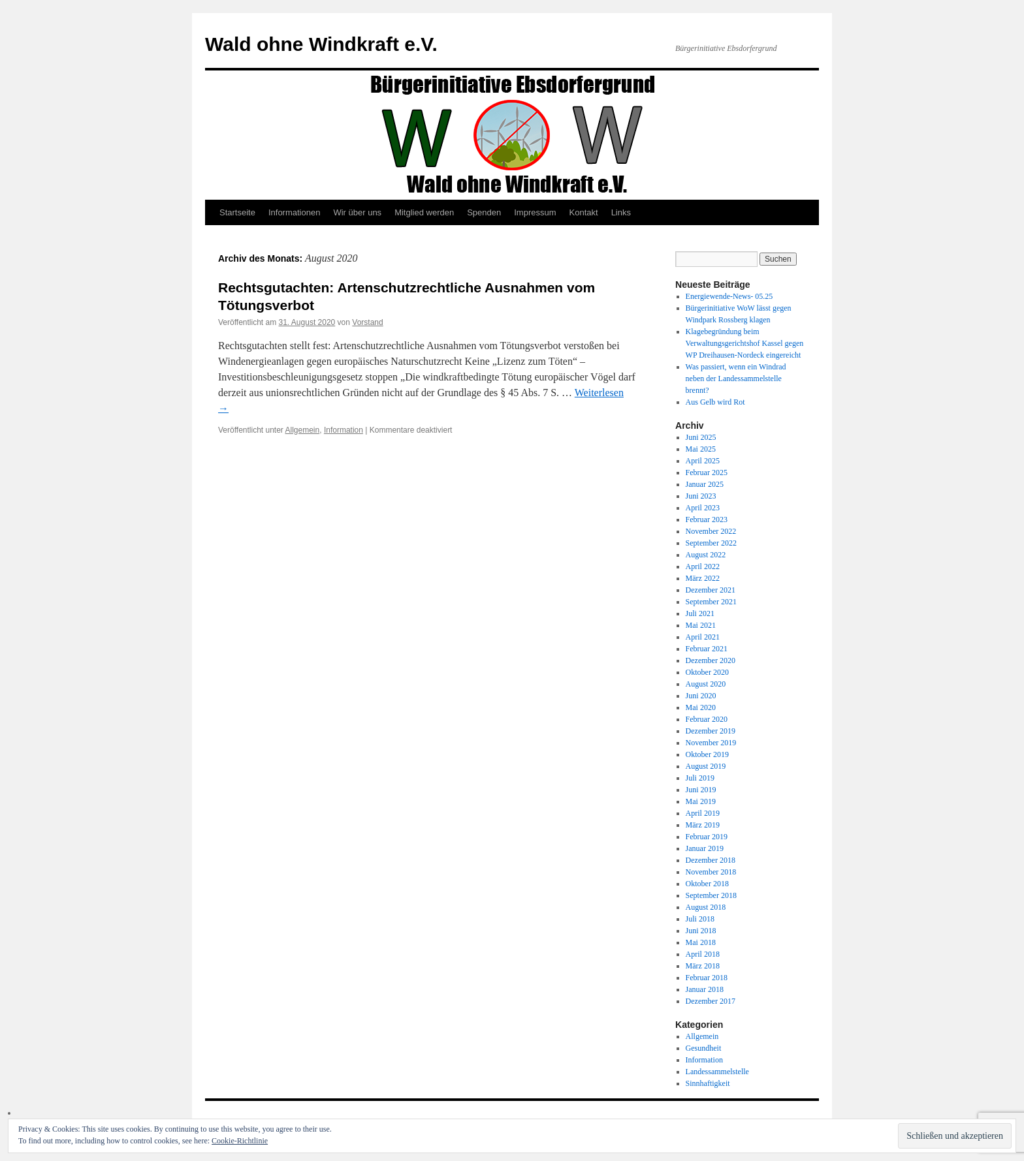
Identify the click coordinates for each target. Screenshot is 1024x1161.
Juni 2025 (701, 437)
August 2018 (706, 907)
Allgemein (302, 430)
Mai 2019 (701, 801)
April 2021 (703, 637)
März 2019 (703, 824)
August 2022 (706, 554)
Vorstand (367, 322)
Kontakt (583, 212)
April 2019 (703, 813)
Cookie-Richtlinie (240, 1140)
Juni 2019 (701, 789)
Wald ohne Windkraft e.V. (321, 44)
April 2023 (703, 507)
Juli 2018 (700, 918)
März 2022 (703, 578)
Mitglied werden (424, 212)
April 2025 (703, 460)
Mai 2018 (701, 942)
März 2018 (703, 965)
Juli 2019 (700, 777)
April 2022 (703, 566)
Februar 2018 (707, 977)
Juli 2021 (700, 613)
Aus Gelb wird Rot (715, 402)
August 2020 (706, 684)
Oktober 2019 (707, 754)
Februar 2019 (707, 836)
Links (621, 212)
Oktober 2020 (707, 672)
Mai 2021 (701, 625)
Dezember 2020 (710, 660)
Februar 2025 (707, 472)
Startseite (237, 212)
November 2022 (711, 531)
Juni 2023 (701, 496)
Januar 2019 (705, 848)
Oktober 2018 (707, 883)
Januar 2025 (705, 484)
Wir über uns (357, 212)
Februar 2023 (707, 519)
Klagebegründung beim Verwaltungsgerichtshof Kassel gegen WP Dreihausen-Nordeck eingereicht (745, 343)
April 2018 (703, 954)
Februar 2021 (707, 648)
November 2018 (711, 871)
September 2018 (711, 895)
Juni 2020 (701, 695)
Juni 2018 (701, 930)
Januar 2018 (705, 989)
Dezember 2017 (710, 1001)
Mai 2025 (701, 449)
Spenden (484, 212)
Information (343, 430)
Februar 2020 (707, 719)
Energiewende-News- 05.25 (729, 296)
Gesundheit (704, 1048)
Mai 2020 (701, 707)
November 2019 (711, 742)
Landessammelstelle (717, 1071)
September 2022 (711, 543)
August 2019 (706, 766)
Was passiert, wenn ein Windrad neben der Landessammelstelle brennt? (736, 378)
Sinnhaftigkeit (708, 1083)
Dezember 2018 (710, 860)
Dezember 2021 (710, 590)
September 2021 (711, 601)
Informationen (294, 212)
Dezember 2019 (710, 730)
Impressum (535, 212)
